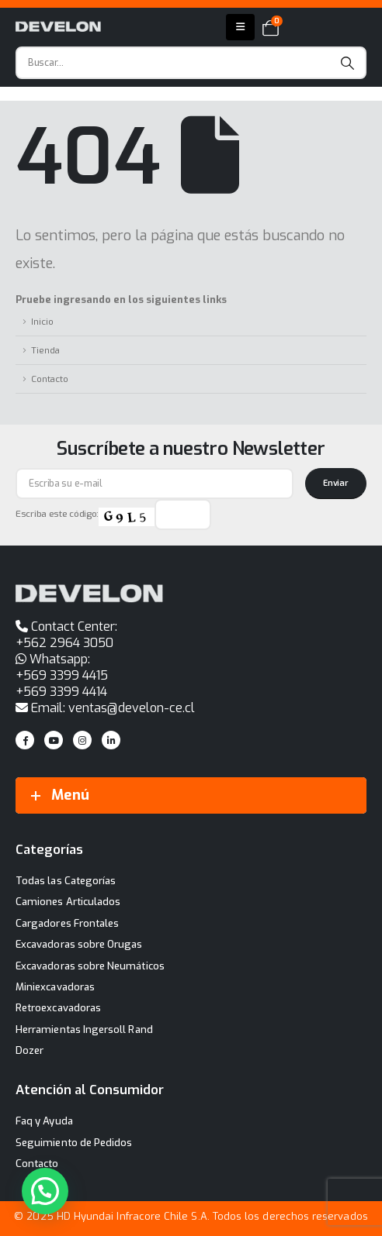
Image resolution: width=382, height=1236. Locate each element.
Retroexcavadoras (58, 1007)
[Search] (348, 62)
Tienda (45, 350)
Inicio (42, 321)
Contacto (49, 379)
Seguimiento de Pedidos (74, 1142)
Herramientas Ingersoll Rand (84, 1029)
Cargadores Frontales (67, 923)
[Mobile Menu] (240, 27)
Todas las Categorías (66, 880)
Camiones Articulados (68, 901)
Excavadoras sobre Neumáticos (90, 966)
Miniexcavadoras (55, 986)
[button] (45, 1191)
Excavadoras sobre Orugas (79, 944)
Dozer (29, 1050)
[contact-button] (335, 483)
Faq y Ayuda (44, 1121)
